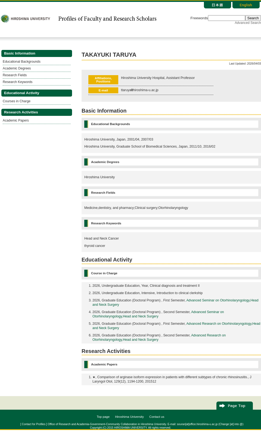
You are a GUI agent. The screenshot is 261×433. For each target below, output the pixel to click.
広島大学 (25, 18)
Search (253, 18)
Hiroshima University (129, 416)
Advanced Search (248, 23)
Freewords (199, 18)
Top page (103, 416)
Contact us (156, 416)
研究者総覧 (107, 18)
